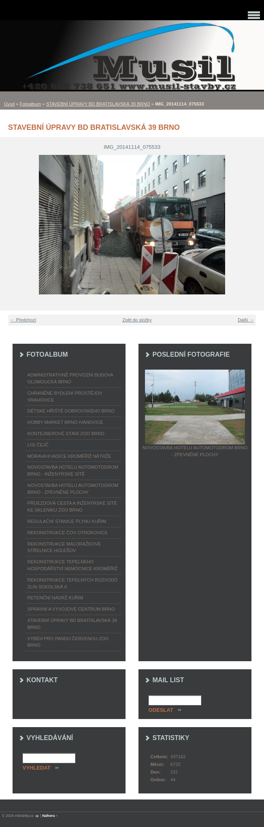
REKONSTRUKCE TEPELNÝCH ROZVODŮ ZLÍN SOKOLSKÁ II (72, 583)
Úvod (9, 104)
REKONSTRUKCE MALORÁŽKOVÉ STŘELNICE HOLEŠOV (64, 547)
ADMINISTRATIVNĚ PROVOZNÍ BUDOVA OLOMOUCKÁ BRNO (70, 378)
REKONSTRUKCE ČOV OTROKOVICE (68, 532)
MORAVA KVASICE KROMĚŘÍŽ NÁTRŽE (69, 456)
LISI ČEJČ (38, 444)
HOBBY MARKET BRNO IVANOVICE (65, 422)
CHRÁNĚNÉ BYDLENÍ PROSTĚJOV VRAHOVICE (65, 396)
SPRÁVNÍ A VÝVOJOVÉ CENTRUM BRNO (71, 609)
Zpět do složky (136, 319)
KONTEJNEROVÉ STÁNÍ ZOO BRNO (66, 433)
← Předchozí (23, 319)
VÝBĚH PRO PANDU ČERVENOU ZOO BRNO (68, 642)
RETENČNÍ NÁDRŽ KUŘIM (55, 597)
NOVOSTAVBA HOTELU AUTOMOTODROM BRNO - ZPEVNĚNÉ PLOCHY (73, 489)
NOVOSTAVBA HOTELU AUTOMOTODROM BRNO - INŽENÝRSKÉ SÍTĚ (73, 470)
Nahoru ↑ (50, 816)
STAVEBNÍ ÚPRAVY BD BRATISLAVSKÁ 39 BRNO (98, 104)
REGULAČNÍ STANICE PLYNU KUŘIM (67, 521)
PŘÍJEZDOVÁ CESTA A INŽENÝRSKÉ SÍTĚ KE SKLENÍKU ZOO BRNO (72, 506)
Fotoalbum (30, 104)
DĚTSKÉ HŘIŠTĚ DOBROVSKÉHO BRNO (71, 410)
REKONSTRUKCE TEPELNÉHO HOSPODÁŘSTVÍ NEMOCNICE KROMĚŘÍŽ (73, 565)
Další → (246, 319)
